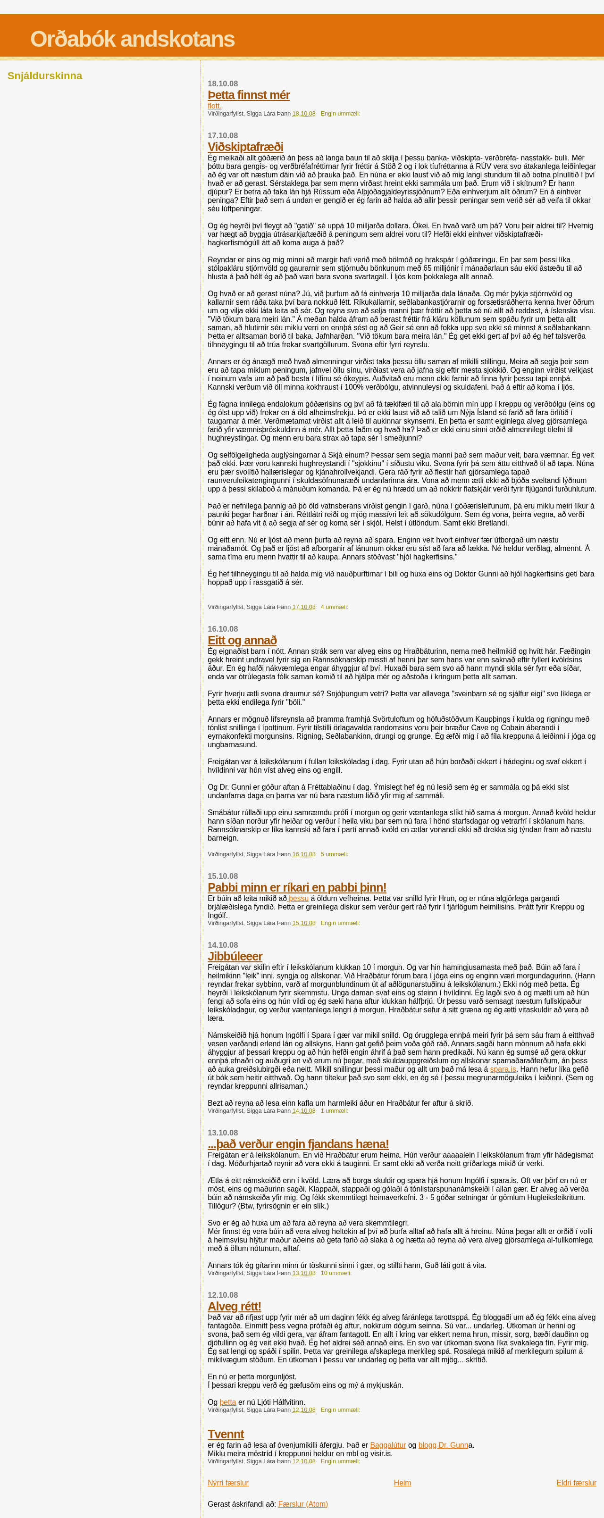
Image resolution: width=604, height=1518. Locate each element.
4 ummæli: (335, 607)
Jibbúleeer (235, 956)
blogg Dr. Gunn (444, 1445)
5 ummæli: (335, 854)
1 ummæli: (335, 1111)
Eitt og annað (242, 640)
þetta (228, 1402)
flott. (215, 106)
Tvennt (225, 1434)
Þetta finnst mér (249, 94)
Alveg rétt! (234, 1306)
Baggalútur (388, 1445)
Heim (402, 1483)
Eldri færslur (577, 1483)
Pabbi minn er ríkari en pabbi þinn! (297, 887)
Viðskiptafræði (245, 146)
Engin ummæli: (341, 113)
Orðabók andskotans (132, 38)
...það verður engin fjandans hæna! (298, 1144)
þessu (298, 898)
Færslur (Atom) (303, 1504)
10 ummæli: (337, 1273)
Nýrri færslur (228, 1483)
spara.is (503, 1069)
